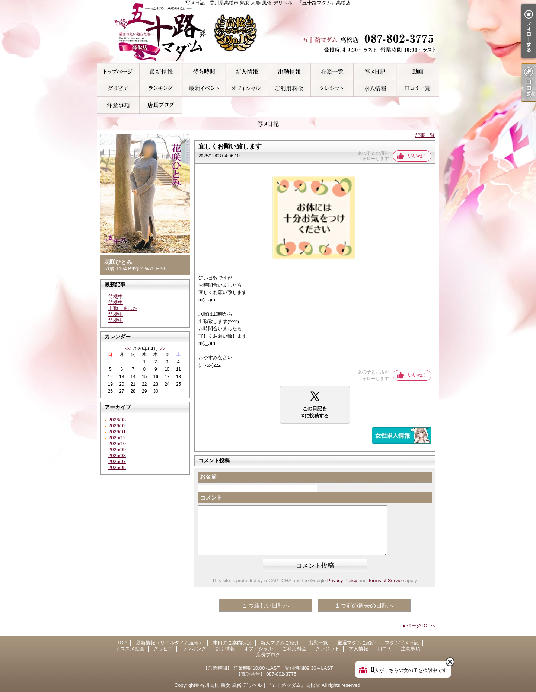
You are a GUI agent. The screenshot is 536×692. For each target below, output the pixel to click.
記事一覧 (425, 135)
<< (128, 348)
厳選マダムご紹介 (332, 71)
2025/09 (117, 449)
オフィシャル (246, 88)
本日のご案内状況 (203, 71)
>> (162, 348)
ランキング (161, 88)
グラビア (118, 88)
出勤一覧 (289, 71)
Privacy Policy (342, 580)
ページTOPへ (421, 625)
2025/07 (117, 461)
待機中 (115, 296)
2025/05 (117, 467)
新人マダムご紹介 (246, 71)
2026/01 (117, 431)
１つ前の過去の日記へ (364, 605)
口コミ (417, 88)
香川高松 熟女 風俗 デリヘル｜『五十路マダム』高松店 (260, 685)
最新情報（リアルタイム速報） (161, 71)
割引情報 (203, 88)
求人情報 (375, 88)
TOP (118, 71)
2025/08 (117, 455)
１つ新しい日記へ (266, 605)
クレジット (332, 88)
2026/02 (117, 425)
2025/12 (117, 437)
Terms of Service (386, 580)
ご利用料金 (289, 88)
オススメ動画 (417, 71)
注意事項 (118, 105)
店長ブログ (161, 105)
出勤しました (122, 308)
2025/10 (117, 443)
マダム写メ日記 (375, 71)
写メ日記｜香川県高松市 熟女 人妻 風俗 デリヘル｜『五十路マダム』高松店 (268, 31)
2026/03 (117, 419)
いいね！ (417, 156)
